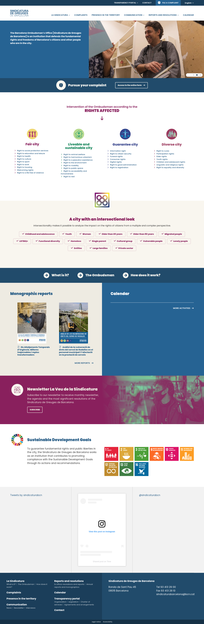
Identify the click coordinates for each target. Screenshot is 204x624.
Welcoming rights (25, 170)
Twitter (157, 600)
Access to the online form (130, 85)
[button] (193, 75)
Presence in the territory (106, 15)
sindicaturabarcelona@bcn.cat (175, 594)
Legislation (73, 601)
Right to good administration (123, 164)
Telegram (178, 600)
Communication (133, 15)
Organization (60, 601)
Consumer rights (118, 159)
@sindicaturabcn (149, 495)
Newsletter (19, 608)
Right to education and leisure (31, 153)
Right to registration (119, 167)
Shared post (98, 561)
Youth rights (162, 159)
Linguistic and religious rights (169, 164)
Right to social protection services (32, 150)
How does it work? (145, 275)
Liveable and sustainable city (78, 146)
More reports (82, 363)
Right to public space (73, 168)
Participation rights (165, 153)
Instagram (164, 600)
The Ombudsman (99, 275)
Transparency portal (125, 2)
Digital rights (116, 162)
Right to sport (23, 161)
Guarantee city (125, 144)
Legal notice (96, 622)
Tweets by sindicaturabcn (26, 495)
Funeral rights (116, 156)
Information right (118, 151)
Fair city (32, 144)
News (9, 608)
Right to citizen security (120, 153)
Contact (146, 2)
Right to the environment (74, 162)
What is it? (60, 275)
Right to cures (162, 151)
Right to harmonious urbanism (77, 157)
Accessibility (107, 622)
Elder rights (161, 156)
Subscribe (35, 409)
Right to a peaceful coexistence (78, 160)
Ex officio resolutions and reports (69, 584)
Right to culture (24, 159)
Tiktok (171, 600)
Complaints (80, 15)
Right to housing (24, 167)
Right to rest (69, 176)
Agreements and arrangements (79, 604)
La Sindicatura (59, 15)
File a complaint (170, 2)
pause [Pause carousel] (188, 75)
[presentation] (12, 322)
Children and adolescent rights (170, 162)
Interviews (30, 608)
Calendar (188, 15)
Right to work (23, 164)
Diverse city (172, 144)
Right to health (24, 156)
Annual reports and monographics (73, 585)
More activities (181, 308)
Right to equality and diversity (170, 167)
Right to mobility (71, 165)
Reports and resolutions (163, 15)
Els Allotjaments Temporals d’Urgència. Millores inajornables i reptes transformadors (33, 351)
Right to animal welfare (74, 154)
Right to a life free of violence (30, 172)
